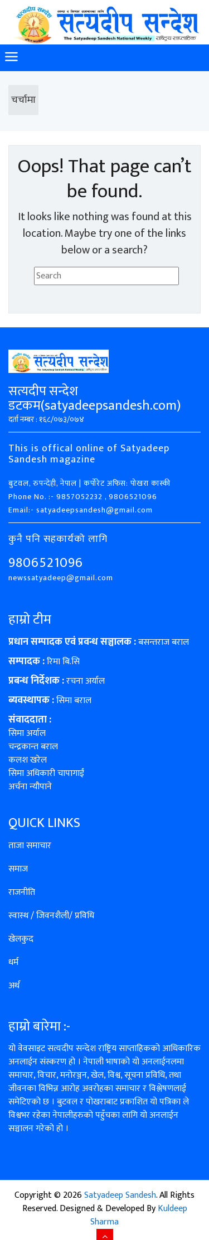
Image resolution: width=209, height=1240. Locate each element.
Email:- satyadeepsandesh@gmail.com (80, 510)
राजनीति (21, 892)
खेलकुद (20, 939)
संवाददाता (27, 719)
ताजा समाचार (29, 845)
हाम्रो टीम (29, 620)
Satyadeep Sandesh (120, 1195)
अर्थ (14, 985)
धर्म (13, 962)
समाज (18, 869)
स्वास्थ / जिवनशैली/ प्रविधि (51, 915)
